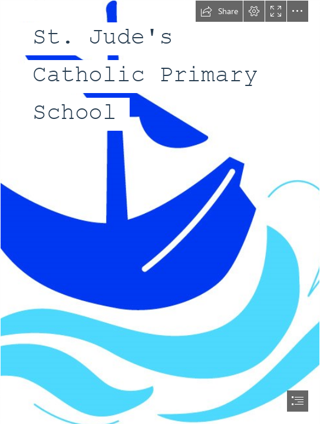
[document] (160, 212)
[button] (219, 11)
